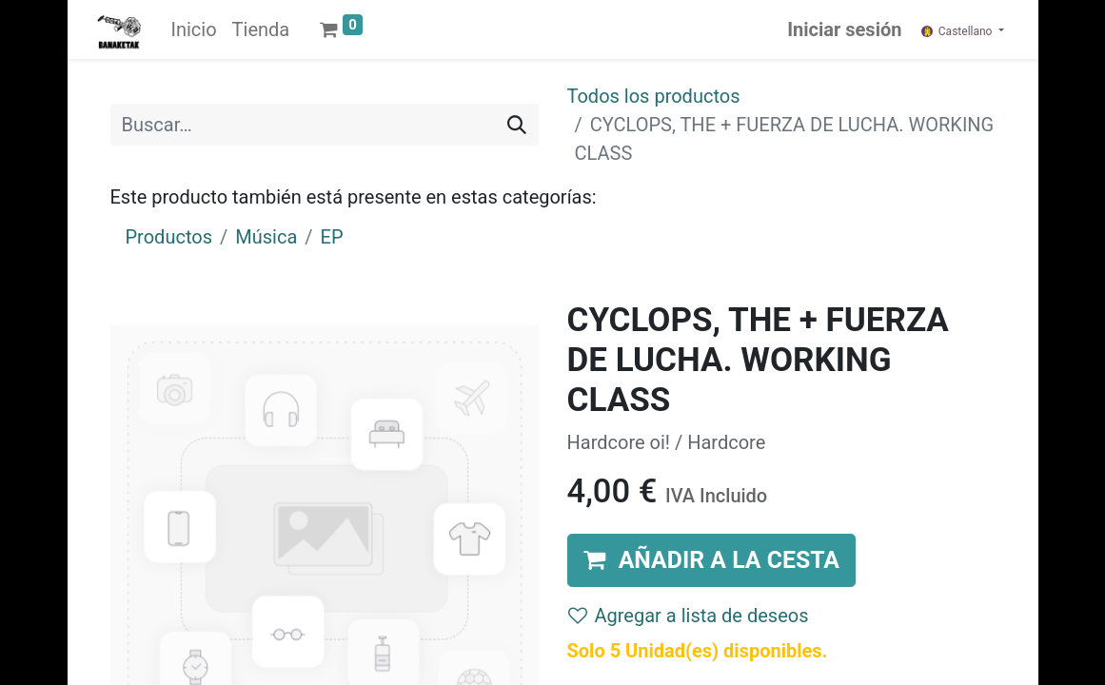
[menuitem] (194, 29)
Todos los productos (653, 96)
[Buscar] (517, 125)
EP (332, 236)
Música (266, 236)
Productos (169, 236)
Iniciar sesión (844, 29)
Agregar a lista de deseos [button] (688, 615)
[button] (712, 560)
